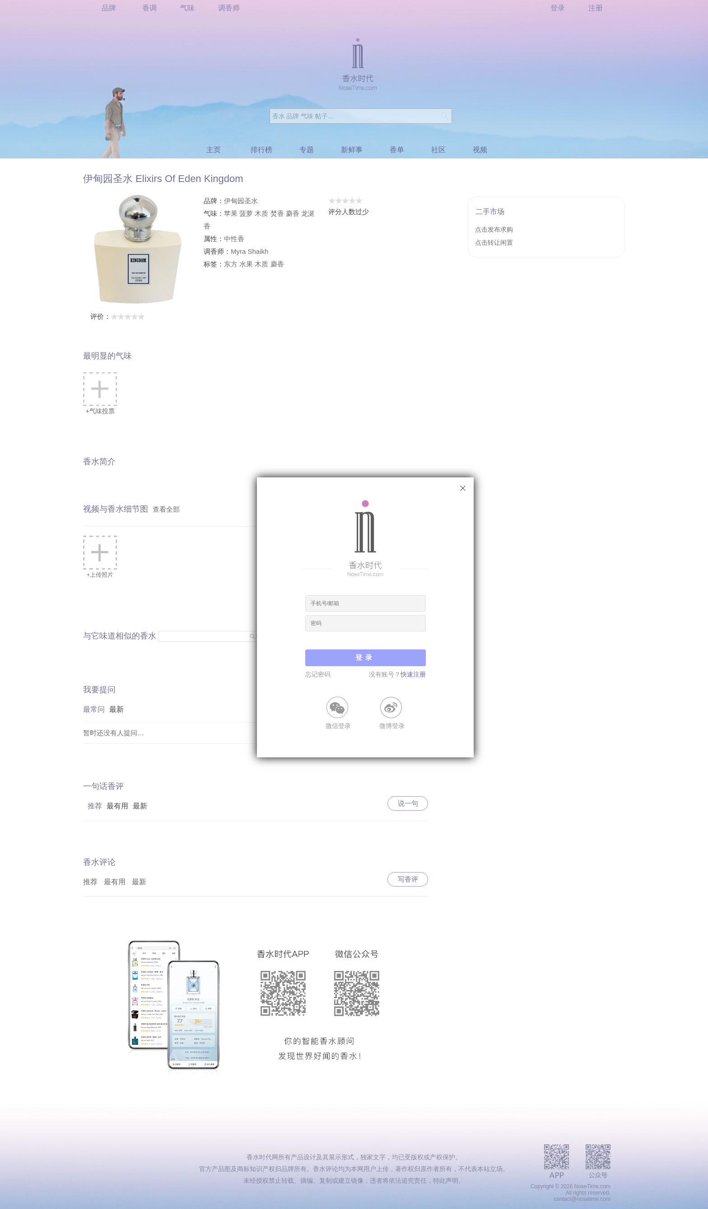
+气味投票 (100, 393)
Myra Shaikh (249, 251)
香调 (149, 8)
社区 (438, 150)
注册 (595, 8)
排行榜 (261, 150)
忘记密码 (318, 674)
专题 (306, 150)
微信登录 (338, 725)
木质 (261, 213)
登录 (557, 8)
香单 (397, 150)
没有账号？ (397, 674)
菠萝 (246, 213)
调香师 (229, 8)
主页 (213, 150)
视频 (480, 150)
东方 (231, 264)
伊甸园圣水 (241, 201)
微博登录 (392, 725)
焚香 (277, 213)
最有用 (117, 806)
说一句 (408, 803)
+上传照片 (100, 557)
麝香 (292, 213)
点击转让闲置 (494, 242)
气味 (187, 8)
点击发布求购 (494, 229)
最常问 (94, 709)
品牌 (109, 8)
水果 (246, 264)
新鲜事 (352, 150)
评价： (117, 316)
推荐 (95, 806)
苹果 (231, 213)
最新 (116, 709)
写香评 (408, 879)
